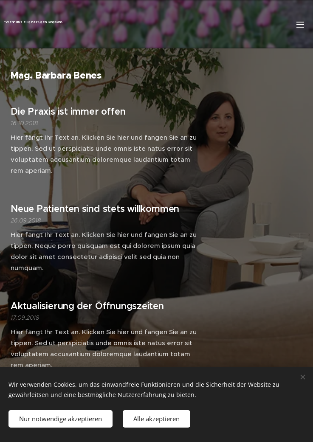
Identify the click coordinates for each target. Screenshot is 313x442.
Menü (300, 24)
